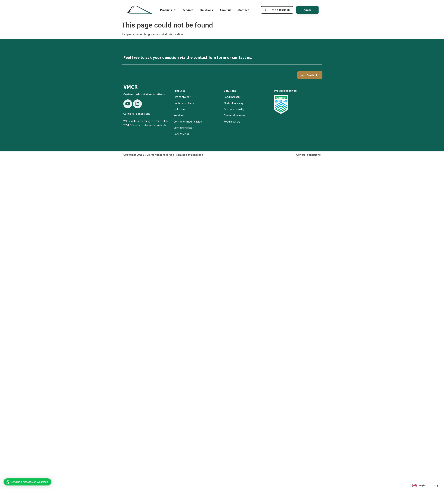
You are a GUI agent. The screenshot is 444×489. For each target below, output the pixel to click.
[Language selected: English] (424, 485)
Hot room (180, 109)
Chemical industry (234, 115)
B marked (197, 154)
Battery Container (185, 103)
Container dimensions (136, 113)
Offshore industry (234, 109)
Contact (243, 10)
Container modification (188, 121)
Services (188, 10)
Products (167, 10)
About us (225, 10)
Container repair (183, 127)
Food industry (232, 121)
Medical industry (233, 103)
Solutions (206, 10)
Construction (182, 134)
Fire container (182, 97)
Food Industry (232, 97)
